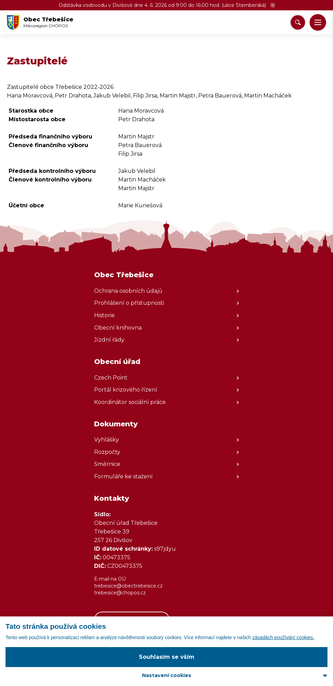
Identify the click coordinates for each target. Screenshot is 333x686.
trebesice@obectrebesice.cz (128, 586)
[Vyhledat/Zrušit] (298, 22)
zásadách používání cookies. (283, 637)
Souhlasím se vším (166, 657)
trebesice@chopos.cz (120, 593)
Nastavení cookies (166, 675)
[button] (273, 5)
